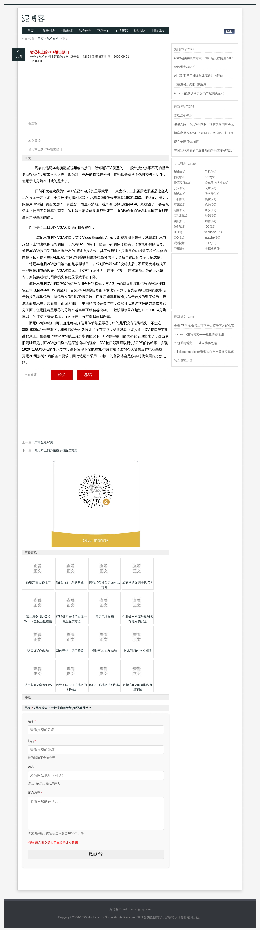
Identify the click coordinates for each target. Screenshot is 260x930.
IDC (207, 226)
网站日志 (158, 30)
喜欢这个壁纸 (183, 115)
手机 (208, 171)
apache (210, 237)
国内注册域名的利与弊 (104, 685)
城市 (177, 171)
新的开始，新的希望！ (71, 582)
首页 (30, 30)
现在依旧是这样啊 (186, 141)
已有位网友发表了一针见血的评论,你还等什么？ (58, 708)
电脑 (177, 248)
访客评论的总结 (38, 650)
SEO (208, 177)
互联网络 (49, 30)
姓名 (32, 721)
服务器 (209, 193)
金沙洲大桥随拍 (184, 67)
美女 (208, 199)
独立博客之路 (183, 360)
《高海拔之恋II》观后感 (190, 84)
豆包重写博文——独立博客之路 (195, 343)
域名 (177, 193)
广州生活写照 (43, 442)
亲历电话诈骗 (104, 616)
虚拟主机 (211, 248)
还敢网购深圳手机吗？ (137, 582)
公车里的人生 (214, 182)
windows (211, 232)
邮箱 (32, 741)
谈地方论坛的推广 (38, 582)
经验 (62, 374)
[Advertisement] (95, 78)
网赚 (208, 221)
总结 (88, 374)
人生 (208, 188)
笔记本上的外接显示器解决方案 (56, 450)
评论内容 (35, 792)
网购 (177, 221)
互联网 (178, 215)
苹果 (177, 204)
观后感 (178, 243)
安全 (177, 188)
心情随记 (122, 30)
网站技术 (67, 30)
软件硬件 (85, 30)
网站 (31, 767)
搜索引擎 (180, 182)
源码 (177, 226)
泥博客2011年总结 (104, 650)
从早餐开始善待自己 (38, 685)
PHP (208, 243)
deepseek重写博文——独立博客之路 (199, 334)
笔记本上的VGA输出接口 (49, 52)
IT (175, 232)
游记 (208, 215)
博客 (177, 177)
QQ (176, 237)
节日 (177, 199)
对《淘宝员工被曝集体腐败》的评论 (198, 75)
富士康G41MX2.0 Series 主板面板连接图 (38, 621)
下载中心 (103, 30)
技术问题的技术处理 (138, 650)
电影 (177, 210)
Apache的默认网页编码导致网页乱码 (199, 93)
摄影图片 (140, 30)
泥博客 (33, 18)
